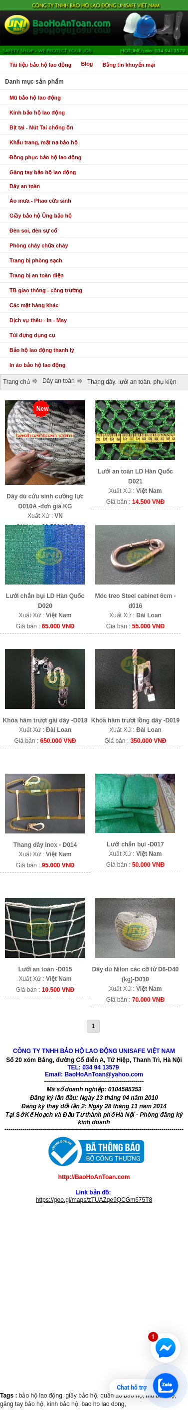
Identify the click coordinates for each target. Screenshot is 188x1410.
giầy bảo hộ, (83, 1395)
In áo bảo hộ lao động (37, 365)
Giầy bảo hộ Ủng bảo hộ (40, 216)
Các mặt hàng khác (33, 305)
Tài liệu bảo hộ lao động (40, 65)
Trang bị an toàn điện (36, 275)
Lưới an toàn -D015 (45, 969)
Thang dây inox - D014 (45, 844)
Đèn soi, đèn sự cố (33, 231)
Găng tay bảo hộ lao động (42, 172)
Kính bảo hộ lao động (37, 113)
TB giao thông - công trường (45, 290)
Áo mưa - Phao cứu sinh (40, 201)
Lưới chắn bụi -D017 (135, 844)
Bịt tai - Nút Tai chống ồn (41, 127)
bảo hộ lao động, (42, 1395)
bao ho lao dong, (103, 1404)
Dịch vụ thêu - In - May (38, 320)
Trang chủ (16, 381)
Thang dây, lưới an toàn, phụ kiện (132, 381)
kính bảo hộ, (63, 1404)
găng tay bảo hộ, (23, 1404)
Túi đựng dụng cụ (32, 335)
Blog (87, 64)
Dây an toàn (24, 186)
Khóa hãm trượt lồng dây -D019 (135, 720)
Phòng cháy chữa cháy (38, 245)
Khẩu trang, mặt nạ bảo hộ (43, 142)
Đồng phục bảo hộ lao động (45, 157)
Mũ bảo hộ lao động (35, 98)
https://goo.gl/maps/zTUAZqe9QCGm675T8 (94, 1199)
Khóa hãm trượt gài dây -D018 (45, 720)
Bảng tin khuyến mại (128, 65)
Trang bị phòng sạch (35, 260)
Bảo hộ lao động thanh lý (41, 350)
